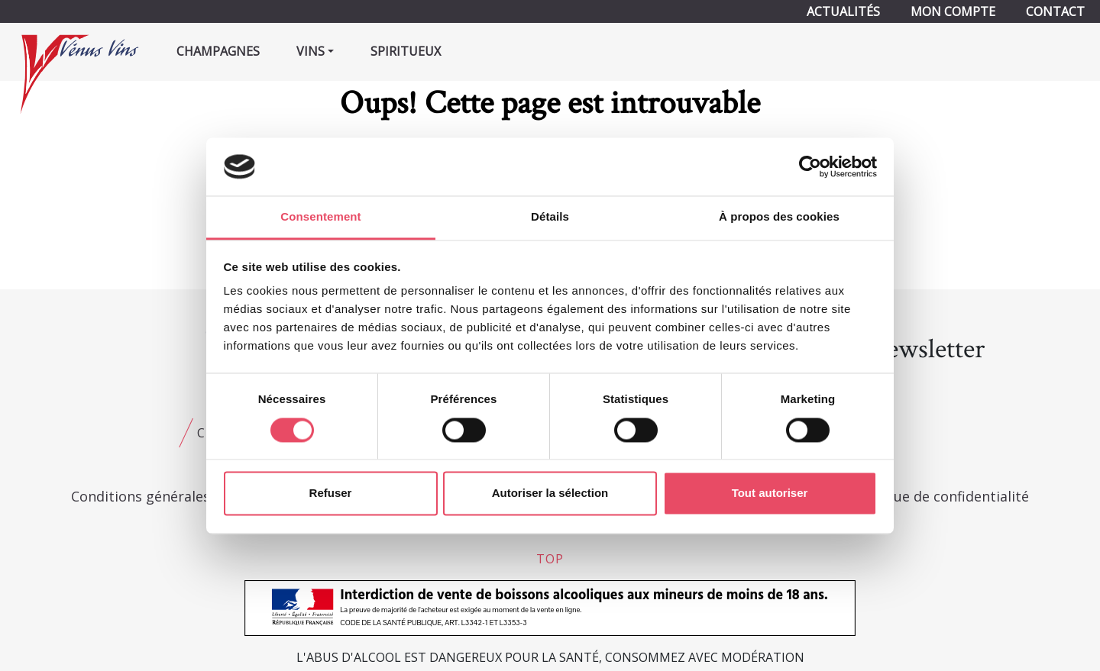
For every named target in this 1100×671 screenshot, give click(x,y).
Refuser (330, 493)
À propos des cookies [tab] (779, 217)
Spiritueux (405, 51)
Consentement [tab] (320, 217)
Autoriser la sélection (550, 493)
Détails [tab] (550, 217)
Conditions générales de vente (170, 496)
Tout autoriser (770, 493)
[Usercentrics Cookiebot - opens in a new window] (810, 166)
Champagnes (218, 51)
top (550, 558)
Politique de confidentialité (940, 496)
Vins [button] (310, 51)
